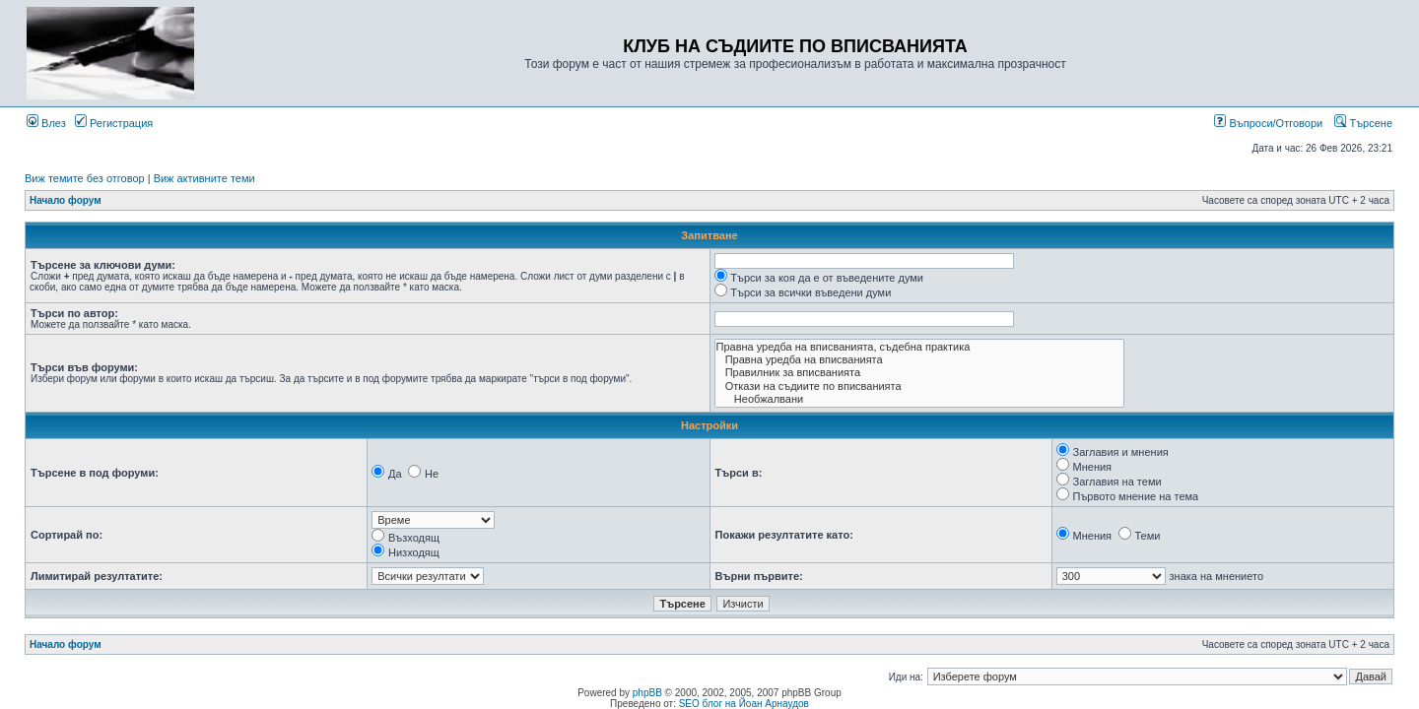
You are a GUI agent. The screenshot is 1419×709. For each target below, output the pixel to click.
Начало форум (65, 200)
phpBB (647, 692)
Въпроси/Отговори (1268, 123)
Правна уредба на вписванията (919, 360)
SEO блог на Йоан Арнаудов (744, 703)
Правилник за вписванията (919, 372)
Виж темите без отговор (85, 178)
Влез (46, 123)
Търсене (1363, 123)
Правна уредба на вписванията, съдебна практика (919, 347)
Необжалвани (919, 399)
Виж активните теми (204, 178)
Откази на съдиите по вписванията (919, 386)
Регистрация (114, 123)
